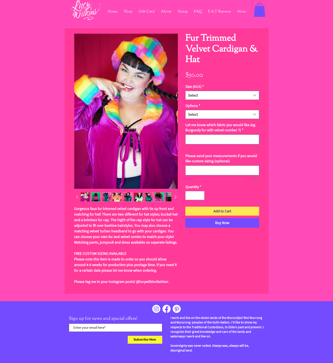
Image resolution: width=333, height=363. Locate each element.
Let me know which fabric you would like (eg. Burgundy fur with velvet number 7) (220, 127)
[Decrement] (189, 195)
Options (192, 105)
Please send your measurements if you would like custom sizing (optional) (221, 158)
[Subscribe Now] (145, 340)
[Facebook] (166, 309)
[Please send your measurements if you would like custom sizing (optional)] (222, 170)
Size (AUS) (194, 86)
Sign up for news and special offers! (103, 318)
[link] (259, 10)
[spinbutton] (194, 195)
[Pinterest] (177, 309)
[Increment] (200, 195)
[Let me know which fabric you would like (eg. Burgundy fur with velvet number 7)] (222, 139)
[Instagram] (156, 309)
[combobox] (222, 95)
